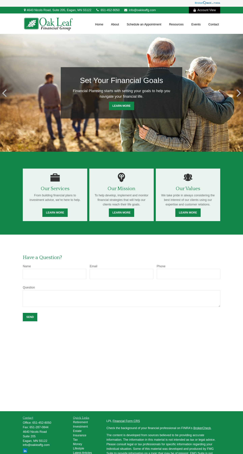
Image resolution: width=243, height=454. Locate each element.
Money (77, 444)
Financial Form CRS (126, 421)
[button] (99, 24)
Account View (204, 10)
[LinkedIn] (25, 450)
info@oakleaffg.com (140, 10)
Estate (77, 431)
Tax (75, 439)
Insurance (79, 435)
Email (93, 266)
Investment (80, 426)
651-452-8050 (107, 10)
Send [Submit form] (30, 317)
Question (29, 287)
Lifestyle (78, 448)
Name (27, 266)
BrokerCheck (202, 428)
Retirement (80, 422)
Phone (161, 266)
